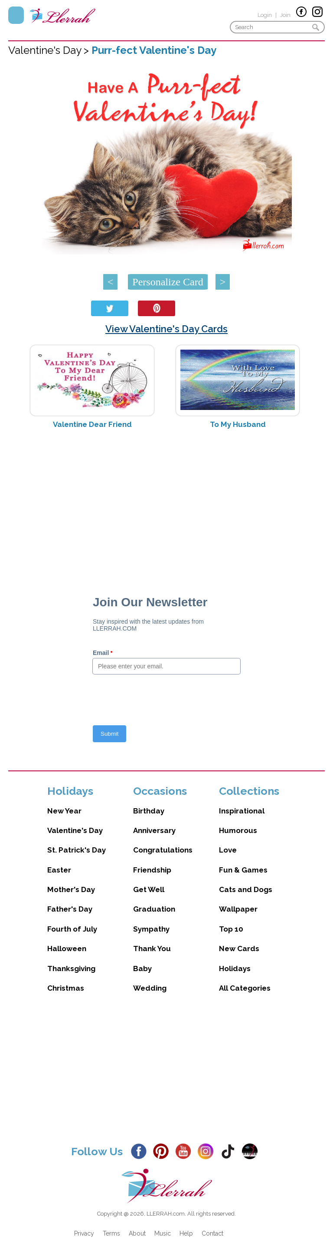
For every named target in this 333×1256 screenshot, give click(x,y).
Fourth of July (72, 929)
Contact (212, 1233)
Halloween (66, 948)
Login (265, 15)
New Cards (239, 948)
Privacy (84, 1233)
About (137, 1233)
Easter (59, 870)
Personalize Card (167, 282)
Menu (16, 15)
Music (162, 1233)
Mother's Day (71, 889)
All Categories (245, 988)
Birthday (148, 810)
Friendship (152, 870)
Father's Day (69, 909)
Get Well (148, 889)
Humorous (238, 830)
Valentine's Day (75, 830)
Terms (111, 1233)
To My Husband (238, 424)
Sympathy (151, 929)
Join (285, 15)
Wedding (149, 988)
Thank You (152, 948)
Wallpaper (238, 909)
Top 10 (231, 929)
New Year (64, 810)
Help (186, 1233)
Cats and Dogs (245, 889)
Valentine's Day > (49, 50)
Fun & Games (243, 870)
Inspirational (241, 810)
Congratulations (163, 850)
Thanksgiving (71, 968)
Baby (142, 968)
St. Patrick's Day (76, 850)
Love (228, 850)
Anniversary (154, 830)
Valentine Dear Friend (92, 424)
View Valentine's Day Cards (166, 328)
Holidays (235, 968)
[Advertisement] (166, 504)
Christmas (65, 988)
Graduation (154, 909)
